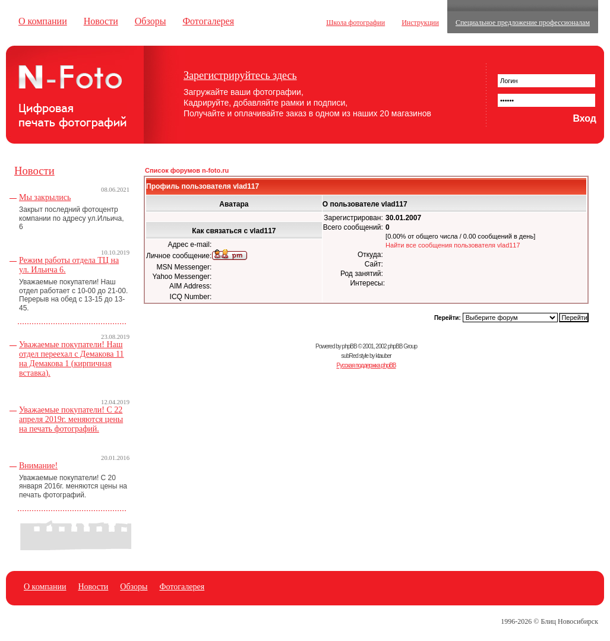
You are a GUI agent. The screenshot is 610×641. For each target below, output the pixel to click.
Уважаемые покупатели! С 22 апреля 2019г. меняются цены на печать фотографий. (71, 419)
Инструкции (420, 22)
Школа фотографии (355, 22)
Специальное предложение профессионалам (523, 22)
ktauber (383, 356)
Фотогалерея (208, 21)
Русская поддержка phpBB (366, 365)
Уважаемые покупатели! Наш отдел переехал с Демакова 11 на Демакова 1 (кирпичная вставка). (71, 358)
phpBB (349, 346)
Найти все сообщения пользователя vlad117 (452, 245)
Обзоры (150, 21)
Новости (101, 21)
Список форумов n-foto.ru (187, 170)
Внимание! (38, 465)
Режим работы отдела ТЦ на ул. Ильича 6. (69, 265)
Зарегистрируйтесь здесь (240, 75)
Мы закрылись (45, 197)
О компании (42, 21)
